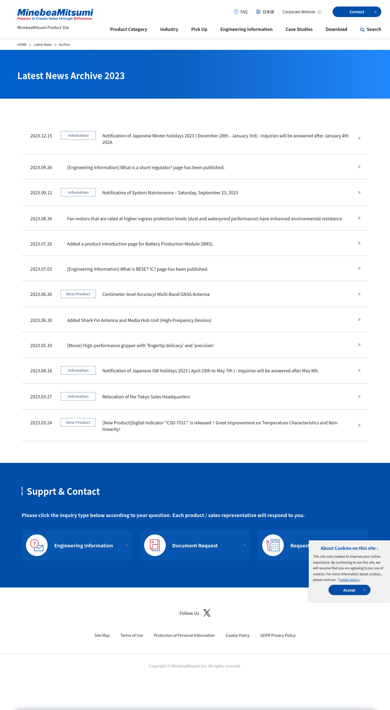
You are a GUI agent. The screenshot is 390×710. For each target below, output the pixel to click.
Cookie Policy (238, 635)
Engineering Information (246, 29)
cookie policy (349, 579)
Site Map (102, 635)
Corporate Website (302, 11)
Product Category (128, 29)
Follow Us (195, 613)
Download (336, 29)
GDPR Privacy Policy (277, 635)
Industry (169, 29)
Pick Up (199, 29)
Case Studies (299, 29)
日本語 (268, 11)
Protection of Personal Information (184, 635)
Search (374, 29)
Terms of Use (132, 635)
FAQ (244, 11)
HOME (22, 44)
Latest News (43, 44)
